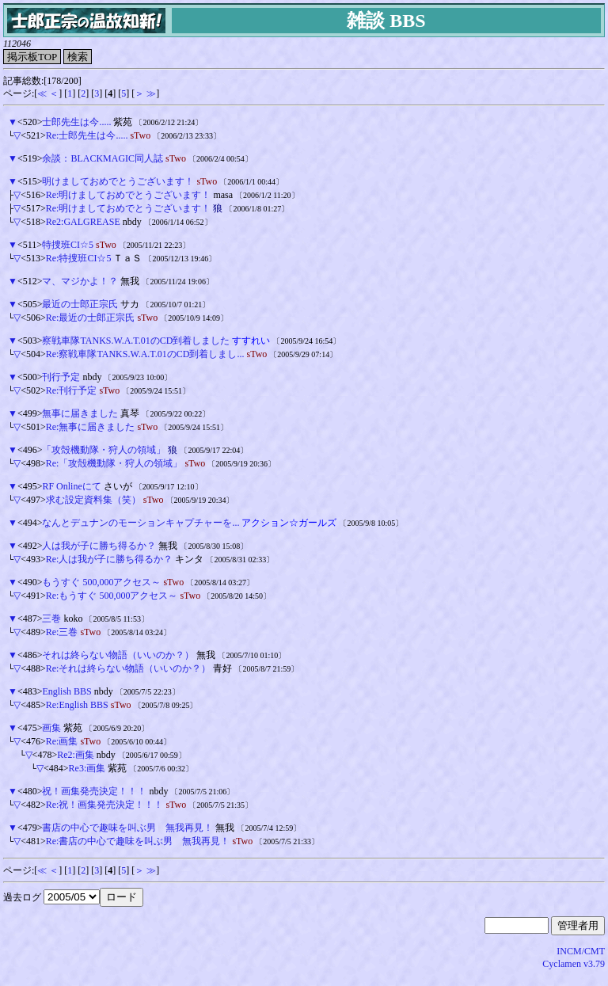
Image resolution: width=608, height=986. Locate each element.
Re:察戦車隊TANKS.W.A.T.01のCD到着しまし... (145, 354)
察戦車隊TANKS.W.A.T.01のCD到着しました (136, 340)
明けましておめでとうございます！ (118, 181)
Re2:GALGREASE (83, 221)
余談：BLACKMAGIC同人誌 (102, 158)
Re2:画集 (75, 754)
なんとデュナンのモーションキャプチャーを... (140, 522)
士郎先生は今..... (76, 122)
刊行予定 (61, 377)
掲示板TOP (32, 57)
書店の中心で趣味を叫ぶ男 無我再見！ (127, 827)
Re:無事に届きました (90, 426)
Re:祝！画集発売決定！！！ (105, 804)
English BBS (66, 691)
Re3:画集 (87, 768)
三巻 (51, 618)
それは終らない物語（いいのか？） (118, 655)
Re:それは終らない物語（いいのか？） (128, 668)
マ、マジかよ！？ (80, 281)
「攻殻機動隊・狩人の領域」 (103, 449)
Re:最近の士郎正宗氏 (90, 317)
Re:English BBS (77, 704)
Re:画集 (62, 741)
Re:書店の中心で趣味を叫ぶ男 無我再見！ (138, 841)
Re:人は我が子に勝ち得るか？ (109, 559)
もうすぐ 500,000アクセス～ (101, 582)
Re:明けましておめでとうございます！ (128, 194)
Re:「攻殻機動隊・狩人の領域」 (114, 463)
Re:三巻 (62, 632)
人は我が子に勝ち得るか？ (99, 545)
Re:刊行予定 (71, 390)
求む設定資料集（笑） (93, 499)
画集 (51, 727)
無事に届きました (80, 413)
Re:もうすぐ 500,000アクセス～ (112, 595)
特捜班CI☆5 (67, 244)
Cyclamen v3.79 (573, 963)
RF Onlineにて (71, 486)
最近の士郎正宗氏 (80, 304)
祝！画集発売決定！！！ (94, 791)
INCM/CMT (581, 951)
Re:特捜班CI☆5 (79, 258)
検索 (77, 57)
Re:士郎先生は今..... (87, 135)
